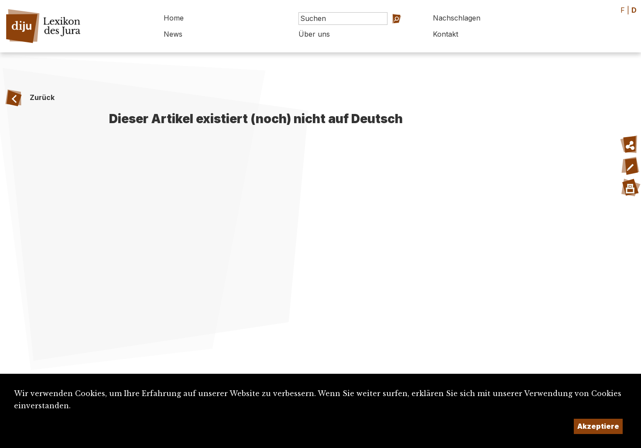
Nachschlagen (456, 18)
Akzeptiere (598, 426)
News (173, 34)
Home (174, 18)
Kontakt (445, 34)
